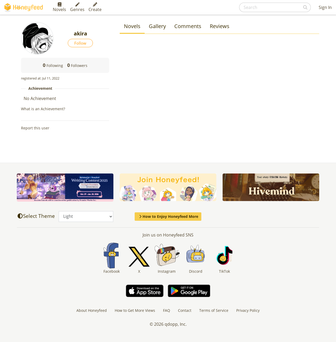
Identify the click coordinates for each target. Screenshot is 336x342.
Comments (187, 26)
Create (95, 7)
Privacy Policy (248, 310)
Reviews (219, 26)
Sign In (325, 7)
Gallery (157, 26)
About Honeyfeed (91, 310)
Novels (59, 7)
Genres (77, 7)
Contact (184, 310)
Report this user (35, 127)
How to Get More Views (135, 310)
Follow (80, 43)
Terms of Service (213, 310)
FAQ (166, 310)
